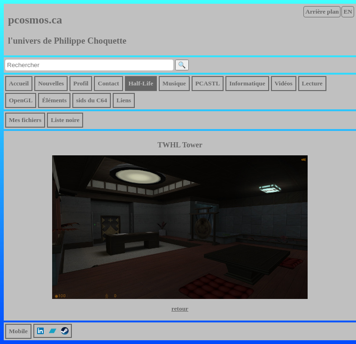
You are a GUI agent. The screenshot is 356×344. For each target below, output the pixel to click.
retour (179, 308)
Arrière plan (322, 11)
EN (347, 11)
